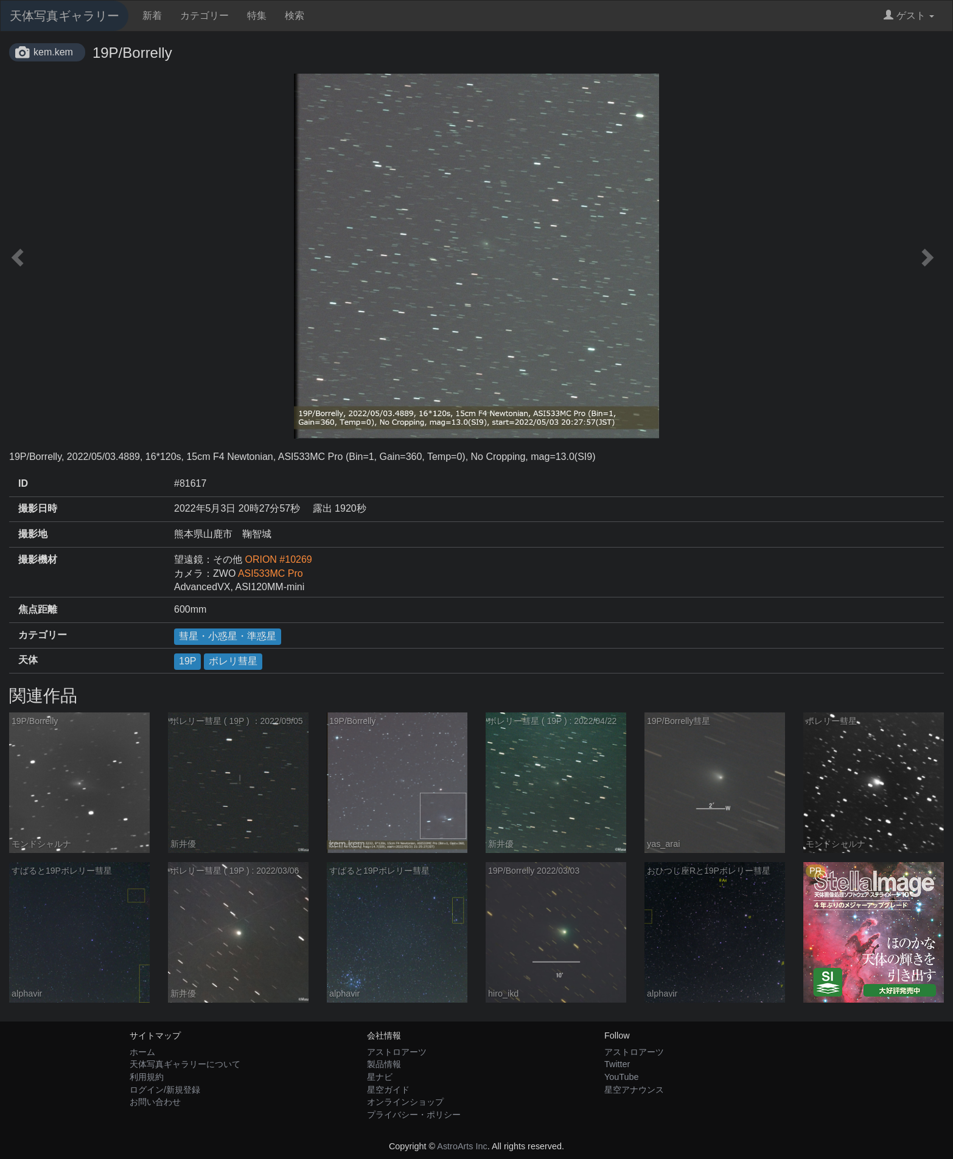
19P (187, 661)
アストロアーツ (397, 1052)
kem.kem (53, 52)
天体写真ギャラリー (64, 16)
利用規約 (147, 1077)
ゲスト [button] (909, 15)
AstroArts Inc (462, 1146)
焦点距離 (37, 609)
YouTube (621, 1077)
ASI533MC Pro (270, 573)
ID (23, 483)
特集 (257, 15)
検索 (294, 15)
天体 (28, 660)
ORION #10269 (278, 559)
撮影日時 (37, 508)
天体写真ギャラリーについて (185, 1064)
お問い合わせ (155, 1102)
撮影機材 (37, 559)
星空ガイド (388, 1090)
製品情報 (384, 1064)
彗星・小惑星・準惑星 (227, 636)
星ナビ (380, 1077)
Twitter (617, 1064)
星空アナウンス (634, 1090)
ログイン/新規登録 (165, 1090)
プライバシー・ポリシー (414, 1114)
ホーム (142, 1052)
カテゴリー (204, 15)
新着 (152, 15)
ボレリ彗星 (233, 661)
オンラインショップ (405, 1102)
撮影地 (32, 534)
